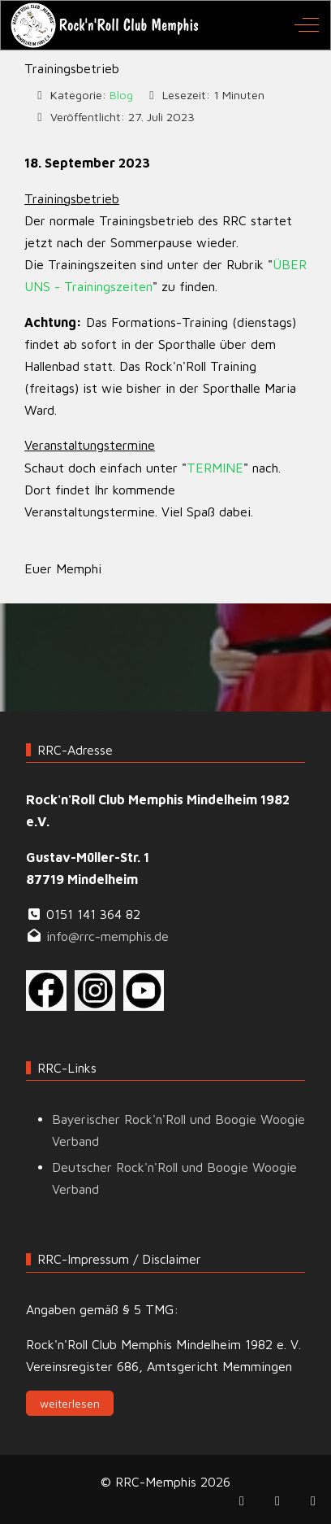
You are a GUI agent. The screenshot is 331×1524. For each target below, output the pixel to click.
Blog (121, 95)
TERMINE (215, 467)
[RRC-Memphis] (106, 25)
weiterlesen (70, 1403)
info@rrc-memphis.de (107, 936)
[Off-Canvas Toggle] (306, 25)
